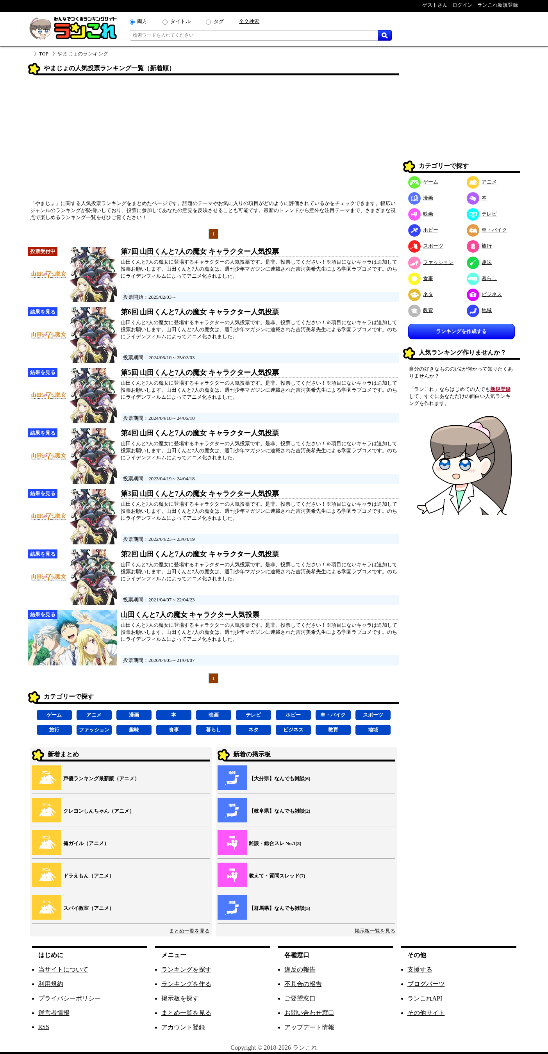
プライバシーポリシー (69, 998)
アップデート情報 (309, 1027)
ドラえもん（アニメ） (88, 876)
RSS (43, 1027)
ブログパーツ (426, 984)
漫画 (134, 715)
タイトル (180, 21)
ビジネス (293, 730)
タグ (219, 21)
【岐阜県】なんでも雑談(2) (280, 811)
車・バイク (333, 715)
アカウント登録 (183, 1027)
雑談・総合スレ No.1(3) (275, 843)
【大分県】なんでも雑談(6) (280, 778)
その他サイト (426, 1012)
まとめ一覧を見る (189, 931)
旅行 (54, 730)
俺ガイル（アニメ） (86, 843)
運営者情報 (54, 1012)
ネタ (253, 730)
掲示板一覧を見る (375, 931)
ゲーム (54, 715)
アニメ (94, 715)
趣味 (134, 730)
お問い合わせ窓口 (309, 1012)
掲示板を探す (180, 998)
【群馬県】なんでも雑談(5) (280, 908)
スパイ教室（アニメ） (88, 908)
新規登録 (500, 389)
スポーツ (373, 715)
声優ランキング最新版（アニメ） (101, 778)
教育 (333, 730)
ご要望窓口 (300, 998)
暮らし (213, 730)
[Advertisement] (213, 140)
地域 (373, 730)
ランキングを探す (186, 969)
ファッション (94, 730)
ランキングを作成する (461, 331)
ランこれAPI (425, 998)
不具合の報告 (303, 984)
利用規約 (50, 984)
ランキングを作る (186, 984)
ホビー (293, 715)
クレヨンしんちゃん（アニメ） (98, 811)
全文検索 (249, 21)
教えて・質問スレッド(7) (277, 876)
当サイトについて (63, 969)
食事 (174, 730)
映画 (214, 715)
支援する (419, 969)
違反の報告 (300, 969)
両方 (142, 21)
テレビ (253, 715)
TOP (43, 54)
